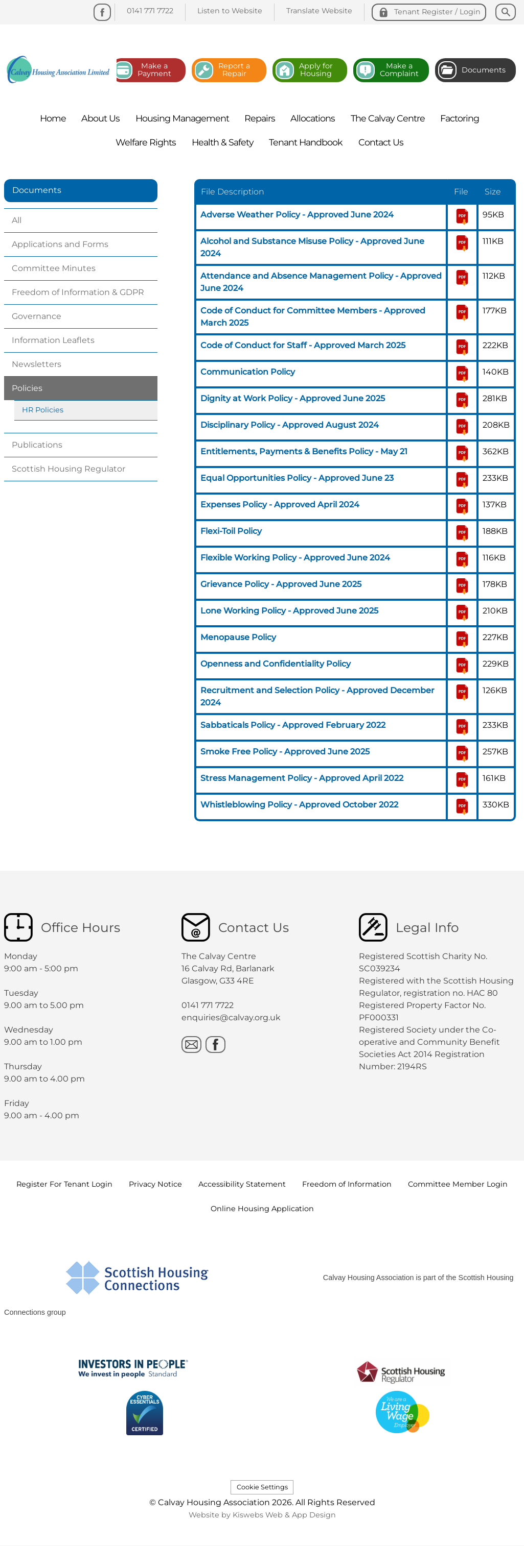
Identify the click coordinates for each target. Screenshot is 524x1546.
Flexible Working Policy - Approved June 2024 (295, 557)
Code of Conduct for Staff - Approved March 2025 (302, 345)
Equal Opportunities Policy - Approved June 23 (297, 478)
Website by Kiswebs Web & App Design (262, 1514)
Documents (36, 190)
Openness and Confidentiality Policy (275, 664)
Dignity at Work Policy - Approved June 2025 (292, 398)
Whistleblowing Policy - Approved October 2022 (299, 804)
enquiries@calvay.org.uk (231, 1017)
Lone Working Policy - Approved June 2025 (289, 611)
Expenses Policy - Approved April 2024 (279, 504)
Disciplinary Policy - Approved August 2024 (289, 425)
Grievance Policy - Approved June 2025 (280, 584)
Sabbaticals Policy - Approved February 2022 (292, 725)
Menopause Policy (238, 637)
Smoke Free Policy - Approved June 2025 (285, 751)
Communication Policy (247, 372)
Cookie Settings (262, 1487)
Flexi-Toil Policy (231, 531)
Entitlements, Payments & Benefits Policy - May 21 (303, 451)
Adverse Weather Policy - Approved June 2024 (297, 214)
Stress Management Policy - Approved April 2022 (301, 778)
